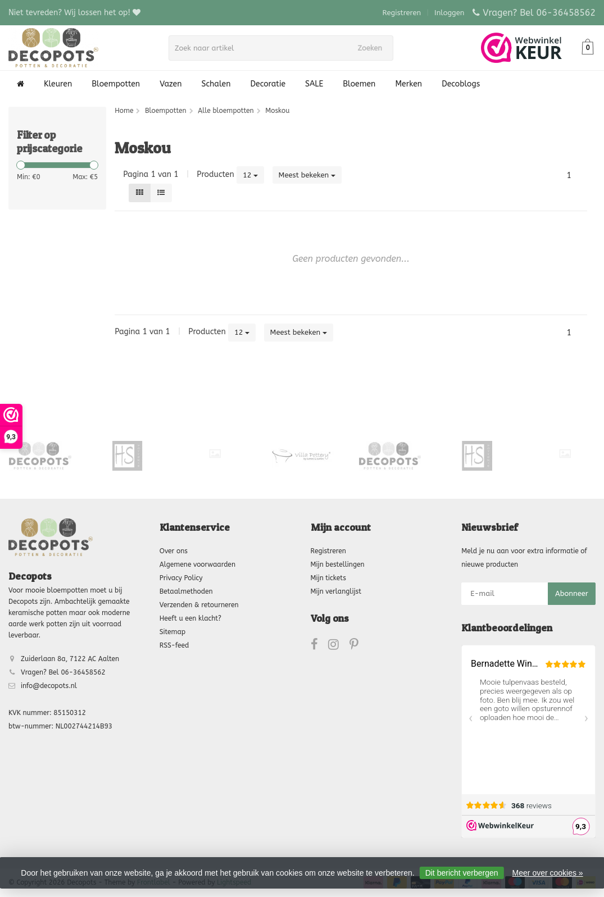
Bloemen (359, 84)
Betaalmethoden (186, 591)
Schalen (216, 84)
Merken (408, 84)
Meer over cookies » (547, 872)
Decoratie (268, 84)
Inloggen (449, 12)
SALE (314, 84)
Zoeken (373, 48)
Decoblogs (461, 84)
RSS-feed (174, 645)
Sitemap (172, 632)
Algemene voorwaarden (197, 564)
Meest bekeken (307, 175)
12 (250, 175)
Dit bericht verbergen (461, 872)
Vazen (170, 84)
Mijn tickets (328, 578)
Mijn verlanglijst (336, 591)
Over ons (174, 551)
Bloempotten (116, 84)
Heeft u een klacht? (190, 618)
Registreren (402, 12)
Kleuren (58, 84)
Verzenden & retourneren (199, 605)
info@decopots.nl (49, 686)
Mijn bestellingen (338, 564)
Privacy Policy (181, 578)
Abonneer (571, 593)
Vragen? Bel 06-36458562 (539, 12)
